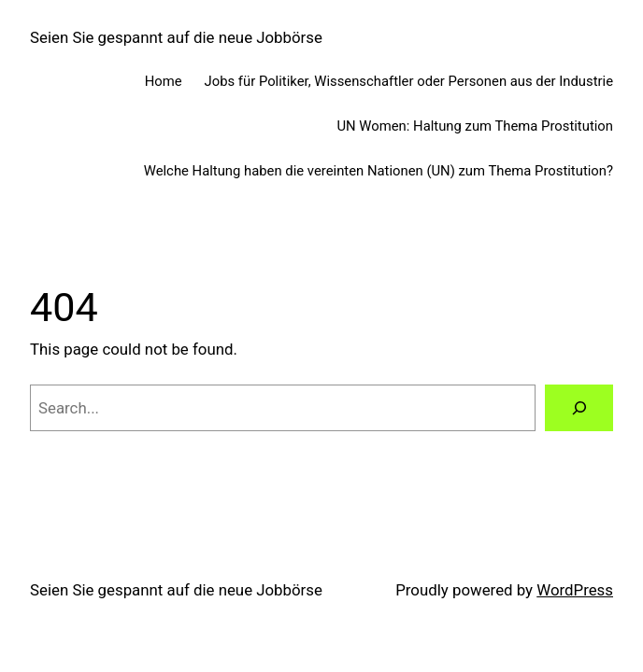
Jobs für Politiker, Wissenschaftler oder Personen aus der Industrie (409, 81)
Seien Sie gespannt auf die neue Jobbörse (176, 37)
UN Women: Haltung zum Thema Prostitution (474, 126)
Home (163, 81)
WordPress (574, 590)
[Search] (579, 408)
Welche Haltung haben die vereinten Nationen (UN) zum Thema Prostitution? (378, 170)
